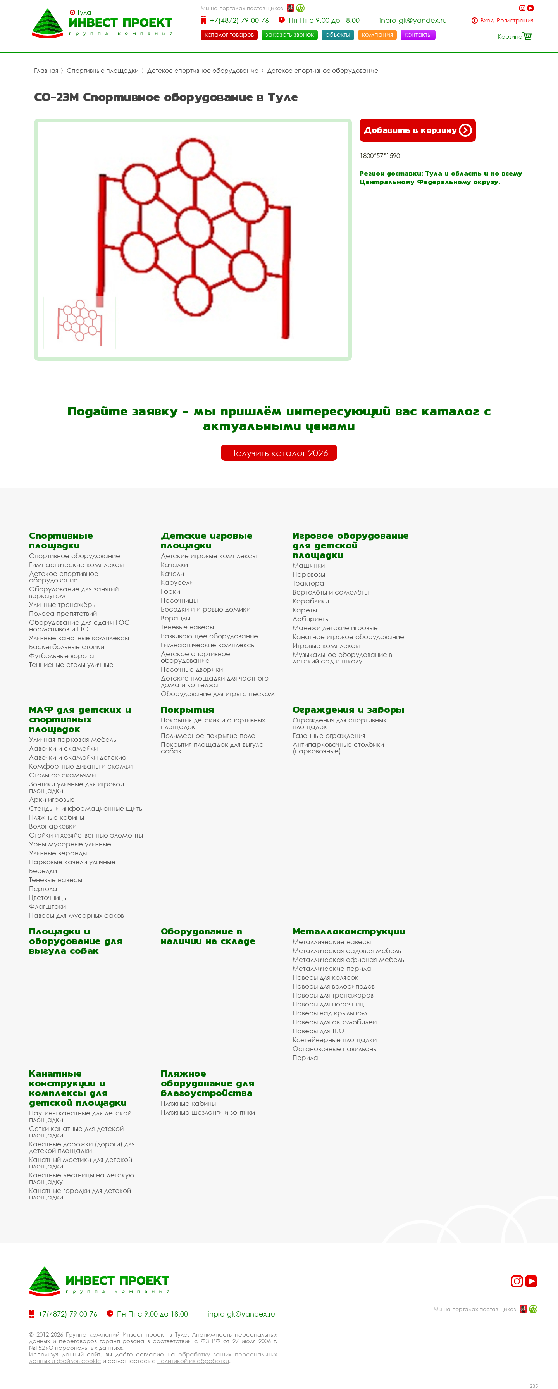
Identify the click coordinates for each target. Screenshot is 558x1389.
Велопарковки (52, 826)
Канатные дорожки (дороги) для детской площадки (82, 1147)
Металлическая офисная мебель (348, 959)
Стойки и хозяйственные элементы (86, 835)
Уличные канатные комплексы (79, 637)
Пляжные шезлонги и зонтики (208, 1112)
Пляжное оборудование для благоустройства (207, 1083)
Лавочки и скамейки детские (77, 757)
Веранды (175, 618)
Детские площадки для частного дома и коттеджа (215, 681)
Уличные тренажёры (62, 604)
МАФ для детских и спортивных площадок (80, 719)
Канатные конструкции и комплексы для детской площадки (78, 1087)
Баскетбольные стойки (66, 646)
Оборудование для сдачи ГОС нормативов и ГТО (79, 625)
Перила (305, 1057)
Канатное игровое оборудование (348, 636)
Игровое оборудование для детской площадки (351, 545)
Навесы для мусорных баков (76, 915)
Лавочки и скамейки (63, 748)
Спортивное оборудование (74, 555)
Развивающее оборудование (209, 635)
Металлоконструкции (349, 931)
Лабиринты (311, 618)
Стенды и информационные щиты (86, 808)
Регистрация (515, 20)
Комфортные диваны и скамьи (81, 766)
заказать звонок (289, 34)
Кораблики (311, 601)
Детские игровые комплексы (209, 555)
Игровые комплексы (326, 645)
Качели (172, 573)
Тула (84, 12)
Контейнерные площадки (335, 1039)
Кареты (305, 610)
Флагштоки (47, 906)
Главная (46, 70)
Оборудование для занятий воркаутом (74, 592)
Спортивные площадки (103, 70)
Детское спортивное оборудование (202, 70)
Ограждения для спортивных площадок (339, 723)
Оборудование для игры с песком (218, 693)
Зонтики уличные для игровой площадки (76, 787)
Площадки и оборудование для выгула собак (75, 940)
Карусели (177, 582)
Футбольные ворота (61, 655)
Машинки (309, 565)
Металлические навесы (332, 941)
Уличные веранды (58, 853)
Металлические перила (332, 968)
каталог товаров (229, 34)
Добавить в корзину (417, 130)
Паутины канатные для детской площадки (80, 1116)
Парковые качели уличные (72, 861)
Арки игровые (52, 799)
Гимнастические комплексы (76, 564)
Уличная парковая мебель (72, 739)
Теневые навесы (187, 627)
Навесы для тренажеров (333, 995)
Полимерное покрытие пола (208, 735)
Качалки (174, 564)
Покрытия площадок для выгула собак (212, 747)
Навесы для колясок (325, 977)
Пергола (43, 888)
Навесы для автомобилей (335, 1021)
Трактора (308, 583)
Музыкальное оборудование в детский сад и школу (342, 657)
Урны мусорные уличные (70, 844)
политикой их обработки (193, 1360)
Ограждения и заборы (349, 709)
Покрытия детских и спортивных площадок (213, 723)
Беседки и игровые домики (205, 609)
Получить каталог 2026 (279, 452)
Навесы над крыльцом (330, 1013)
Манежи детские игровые (335, 627)
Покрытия (187, 709)
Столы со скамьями (62, 775)
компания (377, 34)
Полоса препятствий (63, 613)
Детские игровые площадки (207, 540)
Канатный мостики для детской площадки (80, 1162)
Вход (487, 20)
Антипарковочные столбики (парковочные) (338, 747)
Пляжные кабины (56, 817)
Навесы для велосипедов (334, 986)
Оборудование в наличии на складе (208, 936)
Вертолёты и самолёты (331, 592)
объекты (338, 34)
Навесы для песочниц (328, 1004)
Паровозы (309, 574)
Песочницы (179, 600)
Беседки (43, 870)
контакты (418, 34)
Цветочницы (48, 897)
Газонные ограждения (329, 735)
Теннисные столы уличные (71, 664)
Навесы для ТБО (318, 1030)
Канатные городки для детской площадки (80, 1193)
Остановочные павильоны (335, 1048)
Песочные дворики (192, 669)
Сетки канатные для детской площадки (76, 1131)
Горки (170, 591)
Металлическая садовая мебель (347, 950)
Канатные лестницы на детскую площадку (81, 1178)
